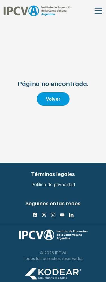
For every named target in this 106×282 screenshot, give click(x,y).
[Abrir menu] (98, 10)
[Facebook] (35, 215)
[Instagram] (53, 215)
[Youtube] (62, 215)
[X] (44, 215)
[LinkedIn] (71, 215)
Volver (53, 99)
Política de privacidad (53, 184)
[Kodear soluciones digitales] (53, 274)
